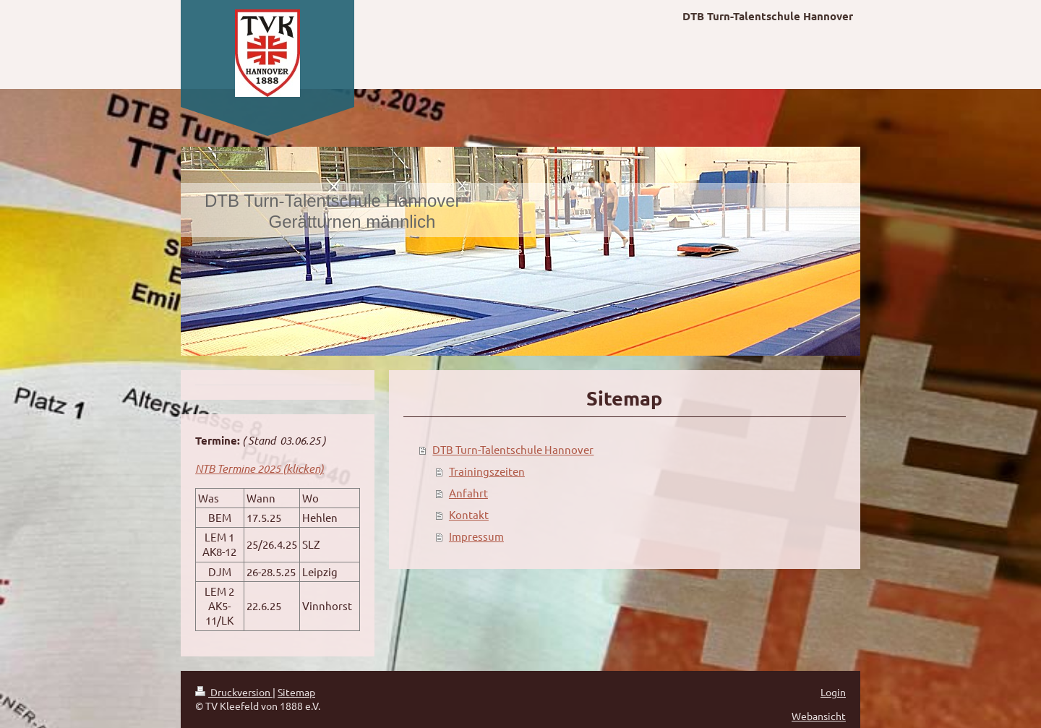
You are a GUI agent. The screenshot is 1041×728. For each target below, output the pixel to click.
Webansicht (819, 715)
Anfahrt (468, 493)
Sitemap (296, 691)
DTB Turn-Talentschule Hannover (513, 449)
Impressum (476, 536)
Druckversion (234, 691)
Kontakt (469, 514)
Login (833, 691)
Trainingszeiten (487, 471)
